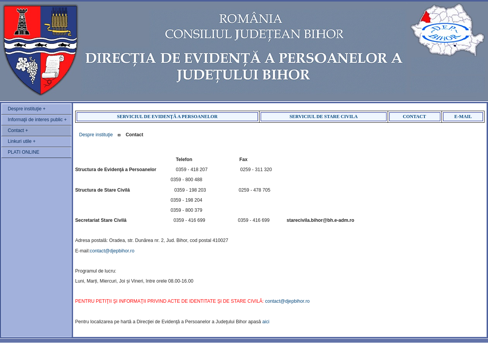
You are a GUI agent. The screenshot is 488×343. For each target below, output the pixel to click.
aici (265, 321)
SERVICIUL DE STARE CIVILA (324, 116)
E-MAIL (463, 116)
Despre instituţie (96, 134)
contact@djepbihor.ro (112, 251)
